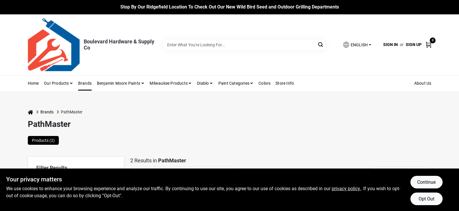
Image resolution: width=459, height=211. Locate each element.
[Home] (30, 112)
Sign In (390, 44)
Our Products (56, 83)
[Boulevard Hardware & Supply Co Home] (54, 44)
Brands (85, 83)
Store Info (284, 83)
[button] (357, 44)
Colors (264, 83)
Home (33, 83)
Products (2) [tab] (43, 140)
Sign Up (414, 44)
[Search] (321, 44)
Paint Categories (233, 83)
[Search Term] (244, 45)
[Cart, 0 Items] (428, 45)
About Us (422, 83)
